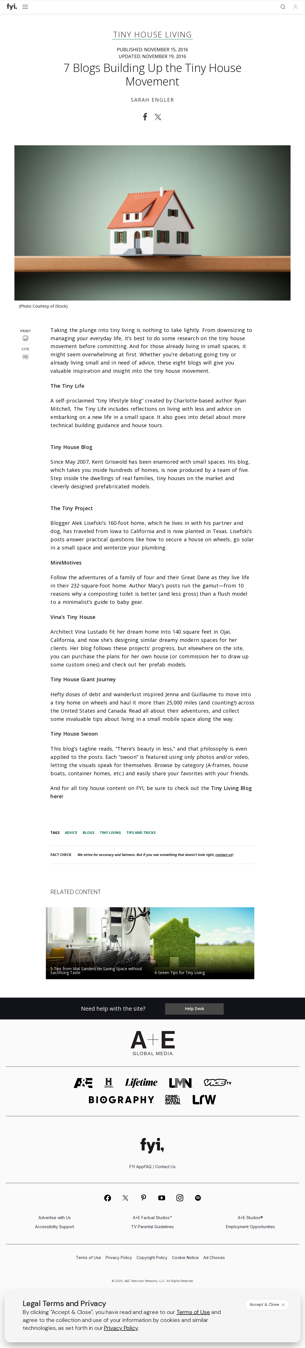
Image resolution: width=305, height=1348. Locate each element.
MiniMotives (66, 562)
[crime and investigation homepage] (173, 1101)
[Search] (283, 7)
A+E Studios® (250, 1219)
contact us (224, 855)
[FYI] (12, 6)
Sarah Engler (152, 99)
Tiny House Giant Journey (83, 679)
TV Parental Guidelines (152, 1228)
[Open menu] (25, 6)
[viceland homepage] (217, 1084)
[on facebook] (107, 1199)
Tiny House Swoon (73, 733)
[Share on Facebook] (145, 117)
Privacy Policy (119, 1259)
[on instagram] (179, 1199)
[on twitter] (125, 1199)
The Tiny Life (67, 385)
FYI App (136, 1168)
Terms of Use (88, 1259)
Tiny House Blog (71, 447)
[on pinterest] (143, 1199)
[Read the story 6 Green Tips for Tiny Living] (204, 943)
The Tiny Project (71, 508)
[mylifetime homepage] (141, 1084)
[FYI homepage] (152, 1147)
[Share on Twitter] (159, 117)
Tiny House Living (152, 34)
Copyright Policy (151, 1259)
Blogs (88, 832)
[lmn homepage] (181, 1084)
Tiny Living (110, 832)
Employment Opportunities (250, 1228)
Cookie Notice (185, 1259)
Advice (71, 832)
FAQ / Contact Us (160, 1168)
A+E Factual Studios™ (152, 1219)
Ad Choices (214, 1259)
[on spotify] (198, 1199)
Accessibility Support (54, 1228)
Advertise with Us (55, 1219)
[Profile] (295, 7)
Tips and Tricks (140, 832)
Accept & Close (267, 1304)
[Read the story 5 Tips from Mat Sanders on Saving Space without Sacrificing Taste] (100, 943)
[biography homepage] (121, 1101)
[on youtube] (161, 1199)
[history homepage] (109, 1084)
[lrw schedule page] (204, 1101)
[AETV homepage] (83, 1084)
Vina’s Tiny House (72, 617)
